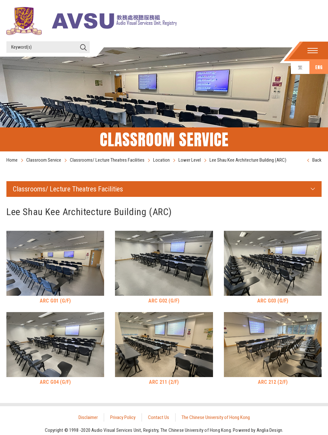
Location (161, 160)
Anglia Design (270, 430)
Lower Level (189, 160)
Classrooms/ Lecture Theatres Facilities (107, 160)
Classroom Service (43, 160)
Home (12, 160)
